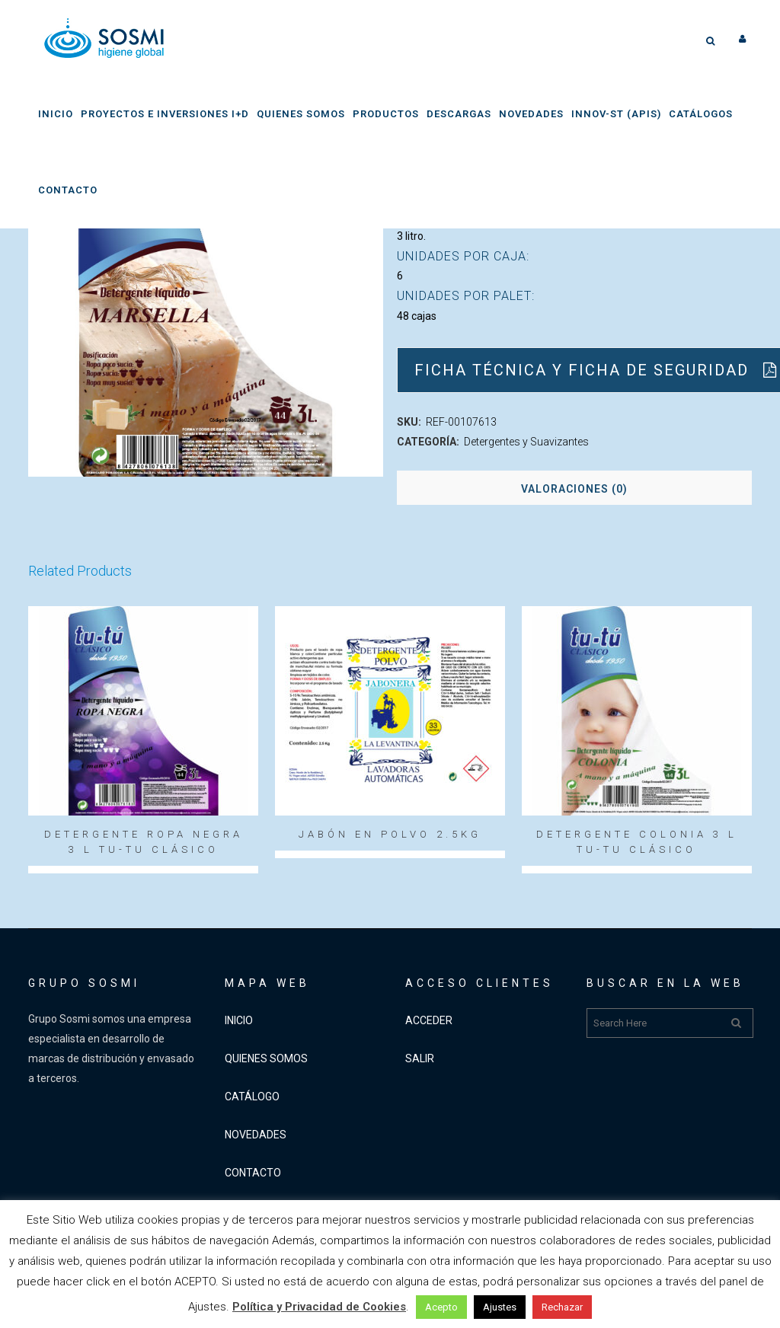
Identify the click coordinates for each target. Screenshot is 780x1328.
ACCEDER (428, 1020)
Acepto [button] (441, 1307)
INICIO (239, 1020)
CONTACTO (253, 1173)
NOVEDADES (255, 1134)
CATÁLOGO (252, 1096)
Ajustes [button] (499, 1307)
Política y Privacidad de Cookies (319, 1307)
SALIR (419, 1058)
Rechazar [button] (562, 1307)
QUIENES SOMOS (266, 1058)
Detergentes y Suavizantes (526, 442)
